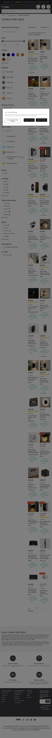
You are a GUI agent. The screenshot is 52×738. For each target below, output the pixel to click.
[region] (26, 117)
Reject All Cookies (29, 120)
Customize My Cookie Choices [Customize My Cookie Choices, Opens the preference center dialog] (12, 120)
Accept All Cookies (41, 120)
